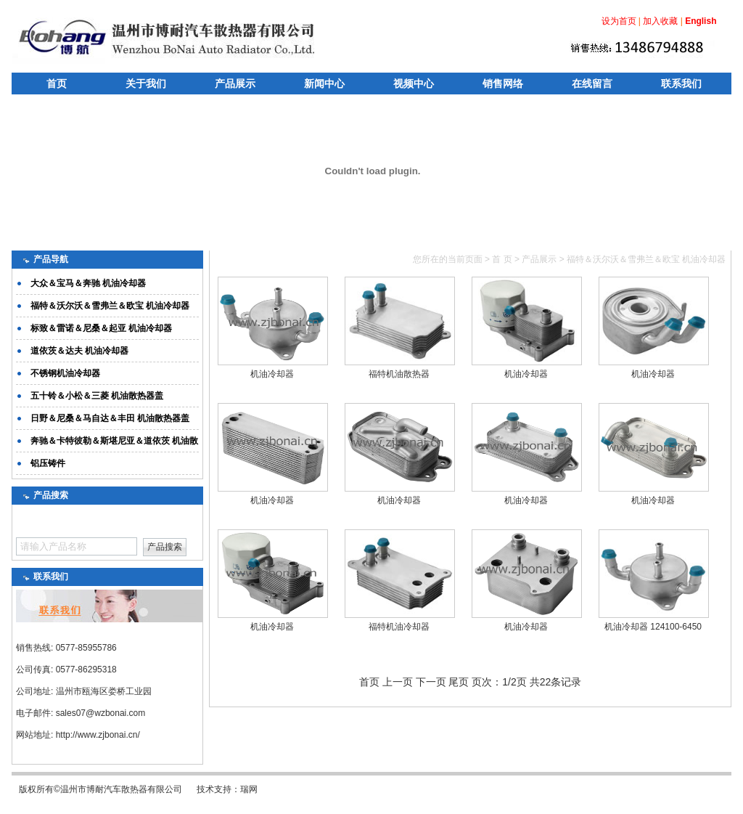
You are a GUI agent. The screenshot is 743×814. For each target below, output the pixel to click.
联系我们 (681, 83)
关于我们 (146, 83)
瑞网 (249, 789)
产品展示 (235, 83)
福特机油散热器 (399, 374)
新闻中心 (324, 83)
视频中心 (413, 83)
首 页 (502, 259)
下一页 (431, 682)
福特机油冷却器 (399, 627)
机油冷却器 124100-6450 (653, 627)
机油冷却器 (272, 374)
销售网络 (503, 83)
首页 (56, 83)
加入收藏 (660, 21)
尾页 (458, 682)
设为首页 (619, 21)
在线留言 (592, 83)
